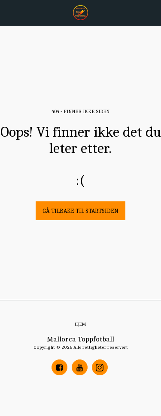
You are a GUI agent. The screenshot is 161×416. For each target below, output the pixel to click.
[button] (9, 12)
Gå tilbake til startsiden (80, 211)
